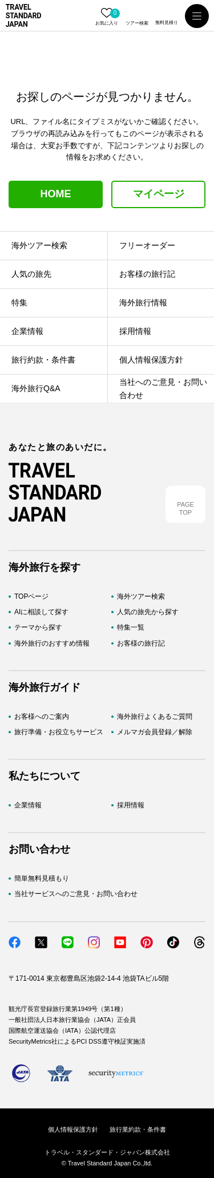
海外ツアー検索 (141, 596)
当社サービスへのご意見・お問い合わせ (76, 894)
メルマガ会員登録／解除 (154, 732)
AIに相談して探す (41, 612)
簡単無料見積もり (41, 879)
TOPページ (31, 596)
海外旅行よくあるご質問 (154, 717)
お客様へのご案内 (41, 717)
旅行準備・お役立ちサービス (58, 732)
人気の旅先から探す (148, 612)
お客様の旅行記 (141, 643)
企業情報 (28, 805)
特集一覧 (130, 628)
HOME (56, 194)
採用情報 (130, 805)
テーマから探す (38, 628)
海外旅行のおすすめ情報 (52, 643)
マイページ (158, 194)
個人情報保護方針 (73, 1129)
